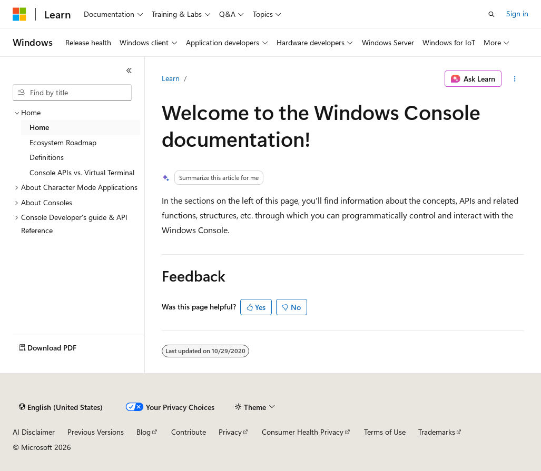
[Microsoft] (19, 14)
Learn (171, 78)
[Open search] (491, 14)
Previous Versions (95, 432)
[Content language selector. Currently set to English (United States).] (61, 407)
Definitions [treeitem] (46, 157)
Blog (143, 432)
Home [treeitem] (39, 127)
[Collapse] (129, 70)
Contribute (188, 432)
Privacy (230, 432)
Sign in (517, 13)
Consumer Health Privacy (302, 432)
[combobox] (72, 92)
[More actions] (515, 79)
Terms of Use (385, 432)
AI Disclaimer (34, 432)
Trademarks (436, 432)
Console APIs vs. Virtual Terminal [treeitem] (81, 172)
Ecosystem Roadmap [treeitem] (62, 142)
